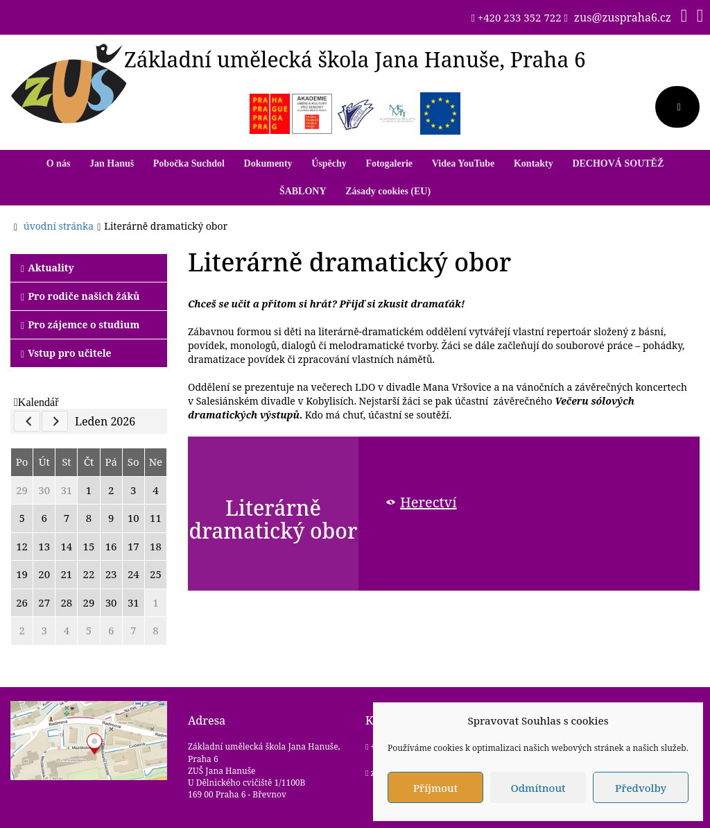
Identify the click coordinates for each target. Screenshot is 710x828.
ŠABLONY (303, 191)
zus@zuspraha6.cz (622, 17)
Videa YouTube (463, 163)
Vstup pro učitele (66, 353)
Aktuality (47, 267)
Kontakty (533, 163)
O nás (58, 163)
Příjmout (435, 788)
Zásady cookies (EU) (388, 191)
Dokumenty (268, 163)
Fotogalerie (389, 163)
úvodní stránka (59, 226)
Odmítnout (537, 788)
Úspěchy (329, 163)
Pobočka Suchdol (189, 163)
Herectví (428, 502)
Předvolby (640, 788)
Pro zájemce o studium (80, 324)
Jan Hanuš (111, 163)
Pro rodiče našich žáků (80, 296)
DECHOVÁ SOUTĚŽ (618, 163)
